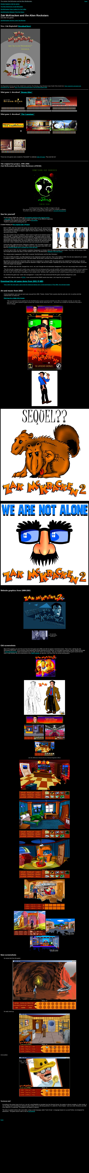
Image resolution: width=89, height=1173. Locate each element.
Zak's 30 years (41, 157)
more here (7, 219)
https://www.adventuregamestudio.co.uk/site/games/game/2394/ (31, 87)
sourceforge (34, 220)
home (86, 1)
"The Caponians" (27, 114)
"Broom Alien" (26, 92)
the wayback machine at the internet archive (37, 217)
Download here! (24, 26)
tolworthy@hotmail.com (59, 210)
